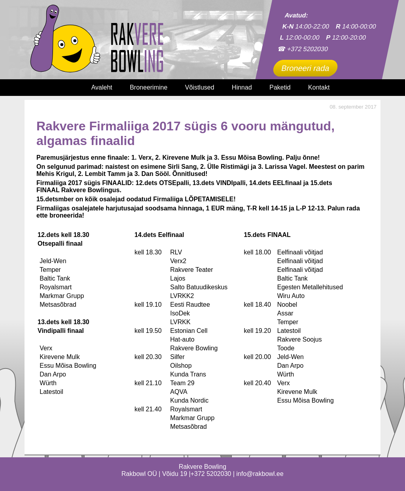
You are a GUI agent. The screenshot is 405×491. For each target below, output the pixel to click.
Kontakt (318, 87)
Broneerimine (148, 87)
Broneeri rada (305, 68)
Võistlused (199, 87)
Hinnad (242, 87)
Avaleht (101, 87)
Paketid (279, 87)
